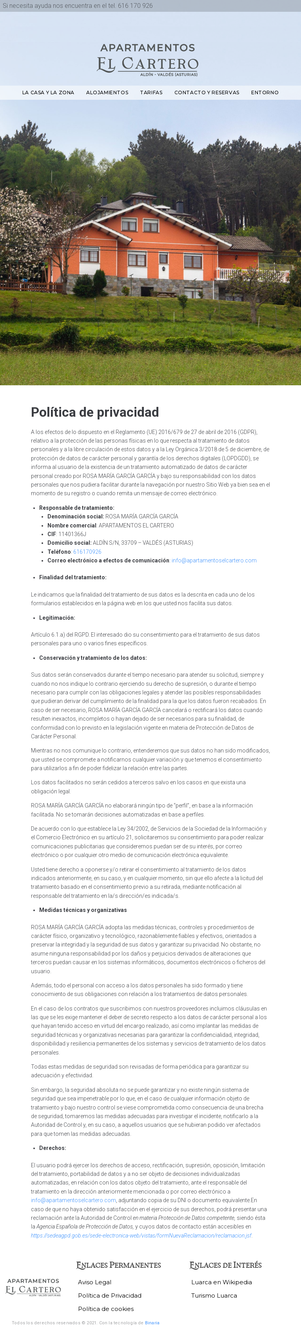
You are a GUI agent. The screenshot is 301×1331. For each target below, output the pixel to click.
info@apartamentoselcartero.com (214, 560)
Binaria (152, 1323)
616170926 (87, 552)
